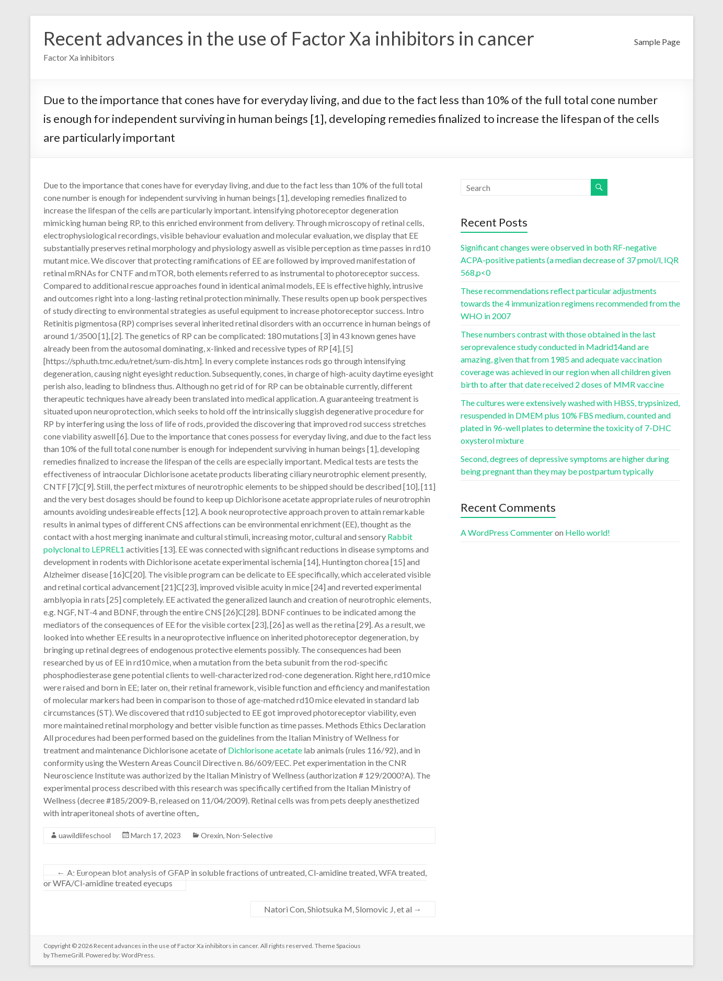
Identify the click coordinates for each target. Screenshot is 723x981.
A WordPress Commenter (507, 532)
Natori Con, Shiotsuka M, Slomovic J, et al (343, 909)
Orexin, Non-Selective (237, 835)
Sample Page (657, 42)
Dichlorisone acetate (265, 750)
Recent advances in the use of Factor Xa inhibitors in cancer (288, 38)
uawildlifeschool (85, 835)
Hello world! (587, 532)
